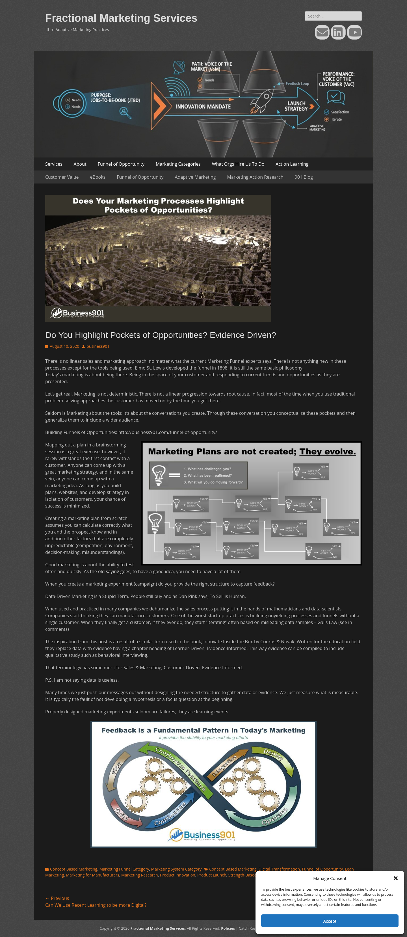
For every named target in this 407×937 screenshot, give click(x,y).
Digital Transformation (279, 869)
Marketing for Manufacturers (92, 875)
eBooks (98, 177)
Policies (228, 928)
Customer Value (62, 177)
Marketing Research (139, 875)
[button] (396, 878)
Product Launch (211, 875)
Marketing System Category (176, 869)
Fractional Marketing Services (121, 18)
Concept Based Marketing (73, 869)
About (80, 164)
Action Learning (292, 164)
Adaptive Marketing (195, 177)
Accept (330, 921)
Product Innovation (177, 875)
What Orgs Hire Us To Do (238, 164)
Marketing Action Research (255, 177)
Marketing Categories (178, 164)
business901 (97, 346)
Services (53, 164)
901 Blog (304, 177)
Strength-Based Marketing (252, 875)
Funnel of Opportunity (121, 164)
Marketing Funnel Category (124, 869)
